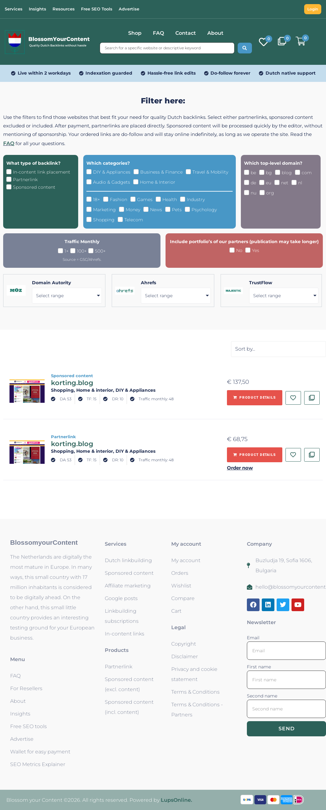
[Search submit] (245, 48)
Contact (185, 33)
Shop (134, 33)
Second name (262, 696)
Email (253, 638)
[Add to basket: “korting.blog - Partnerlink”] (254, 455)
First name (259, 667)
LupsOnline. (176, 800)
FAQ (158, 33)
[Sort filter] (278, 349)
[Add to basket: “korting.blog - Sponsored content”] (254, 397)
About (215, 33)
